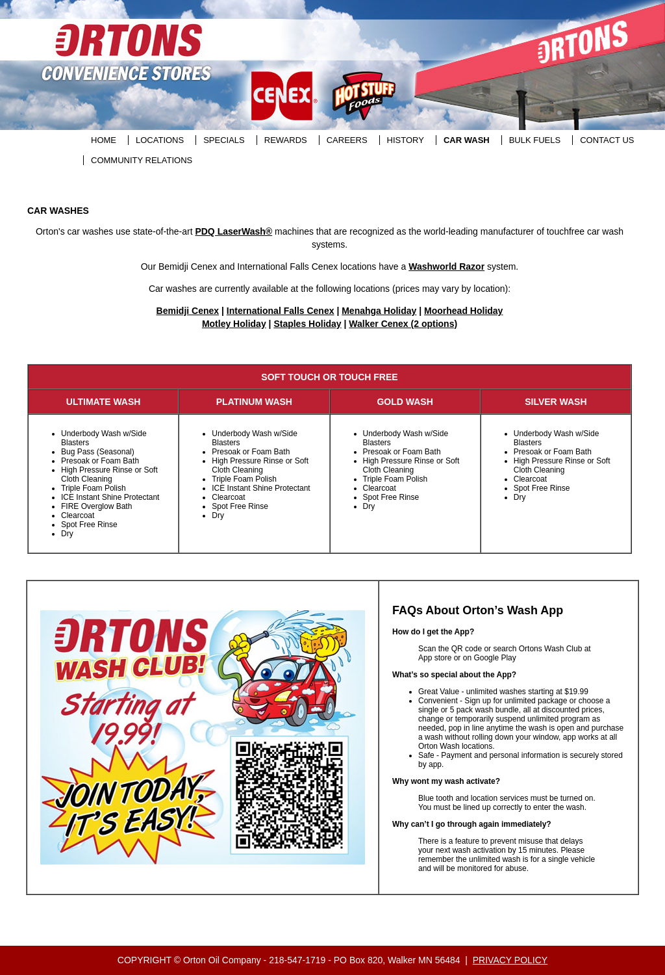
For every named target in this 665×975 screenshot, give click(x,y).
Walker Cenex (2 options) (403, 323)
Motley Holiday (234, 323)
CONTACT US (607, 140)
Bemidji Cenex (188, 311)
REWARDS (285, 140)
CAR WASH (467, 140)
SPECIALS (224, 140)
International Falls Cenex (280, 311)
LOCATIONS (160, 140)
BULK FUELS (534, 140)
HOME (103, 140)
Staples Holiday (307, 323)
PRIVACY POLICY (510, 960)
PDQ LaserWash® (233, 231)
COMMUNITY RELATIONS (141, 160)
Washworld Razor (446, 266)
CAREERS (347, 140)
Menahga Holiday (379, 311)
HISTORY (405, 140)
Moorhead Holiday (463, 311)
